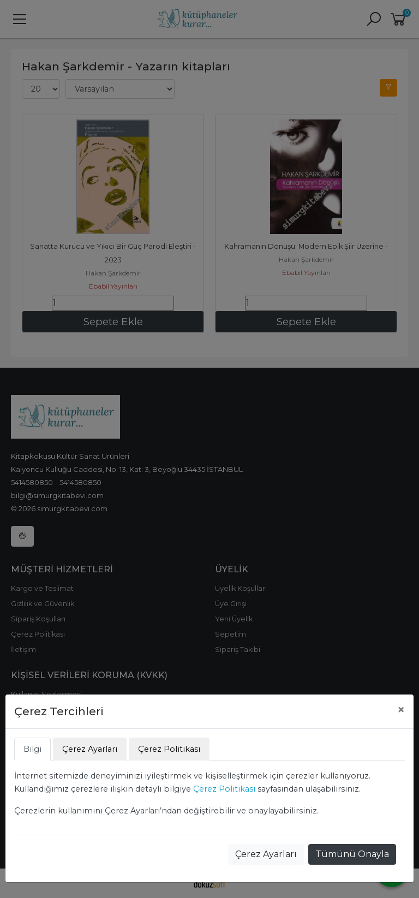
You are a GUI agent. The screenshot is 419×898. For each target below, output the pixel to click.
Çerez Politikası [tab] (169, 749)
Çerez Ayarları (266, 854)
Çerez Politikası (224, 789)
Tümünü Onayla (352, 854)
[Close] (401, 710)
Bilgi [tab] (32, 749)
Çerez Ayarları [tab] (89, 749)
